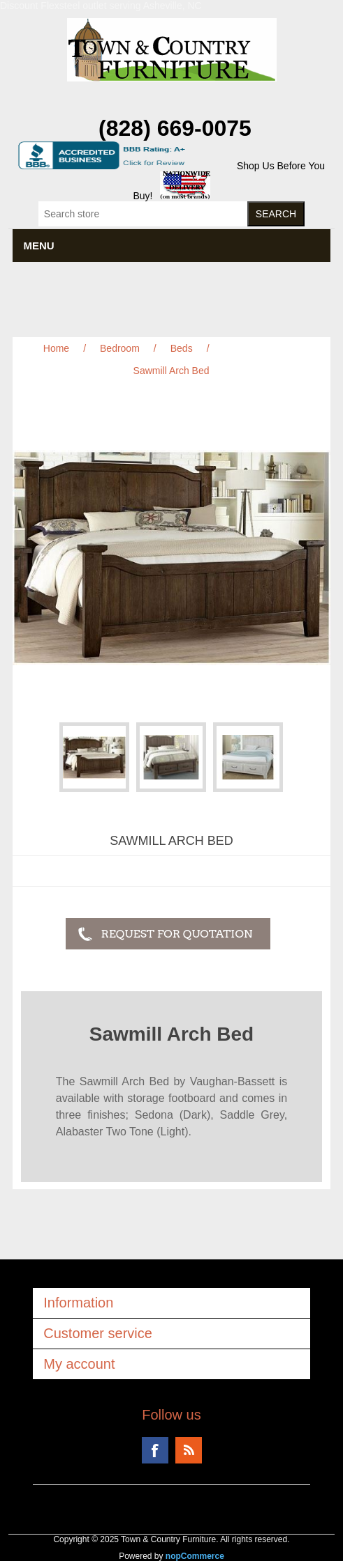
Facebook (155, 1450)
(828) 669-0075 (174, 128)
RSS (188, 1450)
